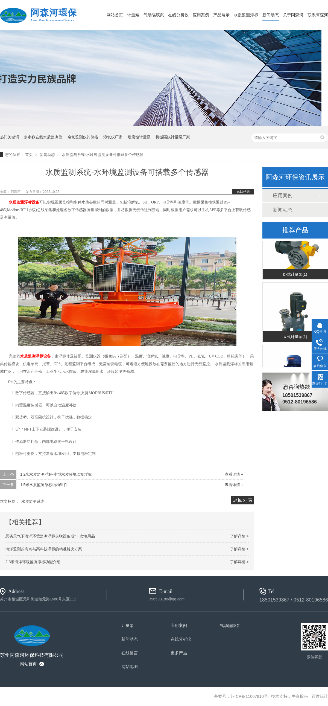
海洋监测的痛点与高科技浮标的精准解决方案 (43, 549)
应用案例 (201, 15)
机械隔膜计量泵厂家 (173, 137)
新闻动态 (270, 15)
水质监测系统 (32, 501)
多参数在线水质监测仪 (43, 137)
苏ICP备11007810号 (249, 696)
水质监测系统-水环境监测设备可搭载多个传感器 (103, 154)
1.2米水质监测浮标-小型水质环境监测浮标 (56, 474)
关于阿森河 (293, 15)
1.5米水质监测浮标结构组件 (44, 485)
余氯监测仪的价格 (83, 137)
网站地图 (129, 666)
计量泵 (133, 15)
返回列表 (243, 191)
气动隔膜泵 (154, 15)
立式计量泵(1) (295, 340)
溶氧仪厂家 (112, 137)
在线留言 (129, 652)
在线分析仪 (178, 15)
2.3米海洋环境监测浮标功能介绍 (32, 562)
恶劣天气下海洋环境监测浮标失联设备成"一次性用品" (50, 536)
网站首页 (115, 15)
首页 (29, 154)
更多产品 (179, 652)
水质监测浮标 (246, 15)
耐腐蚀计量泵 (139, 137)
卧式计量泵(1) (295, 278)
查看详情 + (234, 474)
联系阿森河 (318, 15)
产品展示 (221, 15)
